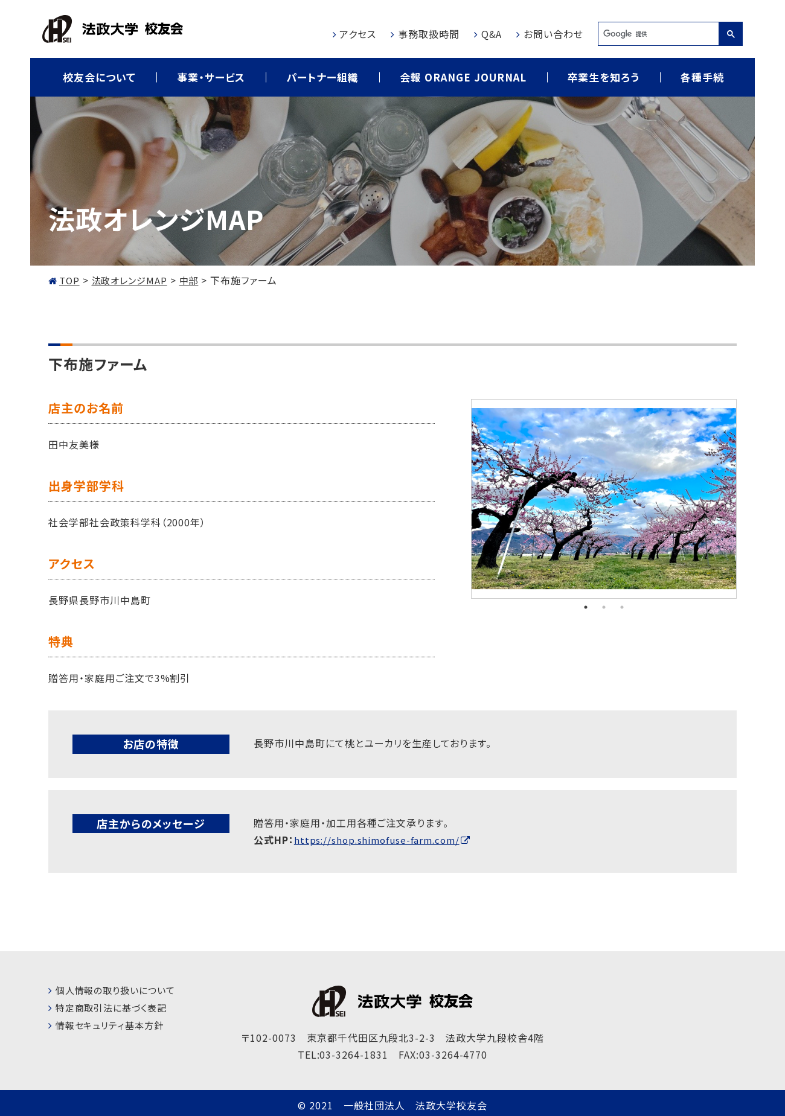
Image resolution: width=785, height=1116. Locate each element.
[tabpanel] (604, 499)
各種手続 (702, 76)
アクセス (357, 34)
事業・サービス (211, 76)
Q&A (491, 34)
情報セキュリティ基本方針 (113, 1024)
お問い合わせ (553, 34)
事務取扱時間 (429, 34)
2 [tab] (604, 607)
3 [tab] (622, 607)
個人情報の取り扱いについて (119, 989)
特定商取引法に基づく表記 (115, 1007)
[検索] (658, 34)
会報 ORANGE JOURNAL (463, 76)
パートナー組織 (322, 76)
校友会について (99, 76)
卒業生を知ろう (604, 76)
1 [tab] (586, 607)
